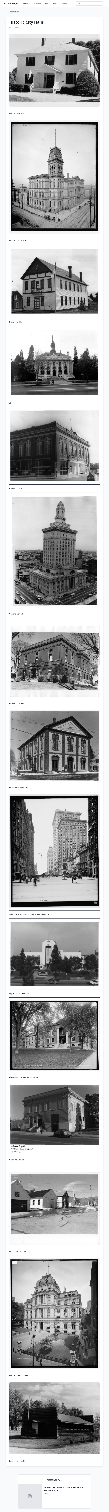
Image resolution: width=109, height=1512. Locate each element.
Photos (25, 4)
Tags (46, 4)
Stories (64, 4)
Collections (37, 4)
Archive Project (11, 3)
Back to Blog (12, 12)
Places (55, 4)
